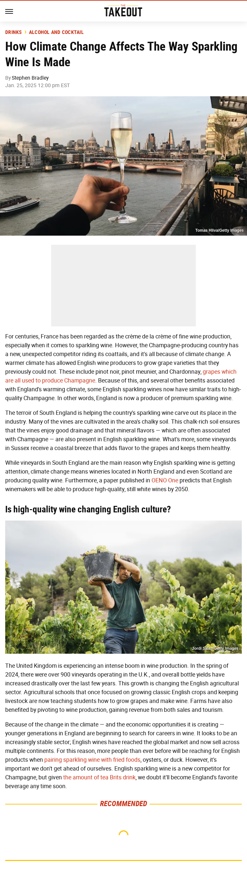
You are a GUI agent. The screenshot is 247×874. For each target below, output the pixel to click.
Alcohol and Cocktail (56, 32)
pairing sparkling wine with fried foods (92, 759)
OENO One (165, 480)
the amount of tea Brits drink (99, 777)
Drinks (13, 32)
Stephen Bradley (30, 78)
